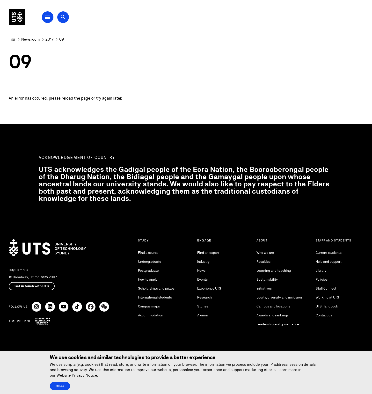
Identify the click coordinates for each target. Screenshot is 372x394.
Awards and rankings (272, 315)
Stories (202, 306)
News (201, 270)
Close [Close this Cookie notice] (60, 386)
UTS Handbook (327, 306)
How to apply (147, 279)
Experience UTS (209, 288)
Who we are (265, 253)
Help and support (329, 261)
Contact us (324, 315)
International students (155, 297)
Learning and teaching (273, 270)
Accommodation (150, 315)
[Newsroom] (30, 39)
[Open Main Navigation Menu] (49, 17)
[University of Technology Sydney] (13, 39)
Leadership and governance (277, 324)
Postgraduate (148, 270)
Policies (322, 279)
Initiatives (264, 288)
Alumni (202, 315)
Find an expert (208, 253)
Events (202, 279)
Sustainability (267, 279)
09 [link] (61, 39)
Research (204, 297)
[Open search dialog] (65, 17)
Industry (203, 261)
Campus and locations (273, 306)
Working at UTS (327, 297)
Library (321, 270)
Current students (329, 253)
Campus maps (149, 306)
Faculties (263, 261)
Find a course (148, 253)
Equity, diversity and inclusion (279, 297)
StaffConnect (326, 288)
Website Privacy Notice (77, 375)
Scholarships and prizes (156, 288)
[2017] (49, 39)
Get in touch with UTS (32, 286)
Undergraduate (149, 261)
